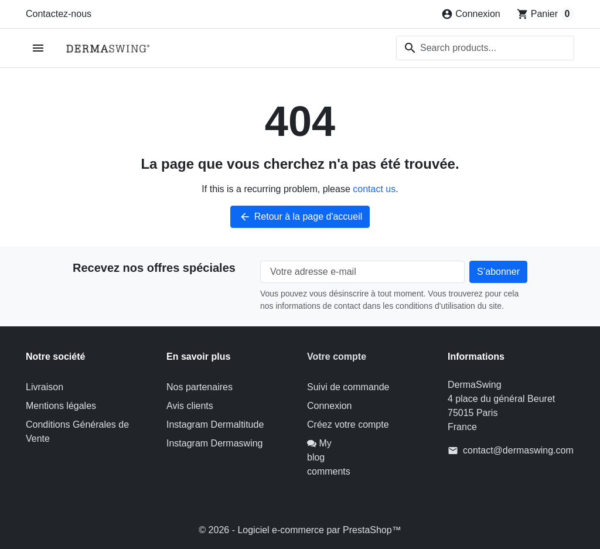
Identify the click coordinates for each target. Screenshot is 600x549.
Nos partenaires (199, 387)
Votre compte (336, 357)
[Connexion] (470, 14)
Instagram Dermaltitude (215, 424)
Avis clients (189, 406)
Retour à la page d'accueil (300, 217)
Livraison (44, 387)
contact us (374, 189)
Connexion (329, 406)
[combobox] (485, 48)
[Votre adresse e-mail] (362, 272)
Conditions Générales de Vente (77, 432)
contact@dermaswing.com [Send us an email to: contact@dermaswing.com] (518, 450)
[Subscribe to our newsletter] (498, 272)
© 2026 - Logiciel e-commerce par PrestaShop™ (300, 530)
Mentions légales (61, 406)
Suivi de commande (348, 387)
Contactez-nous (58, 14)
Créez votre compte (348, 424)
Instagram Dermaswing (214, 443)
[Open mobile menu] (38, 48)
